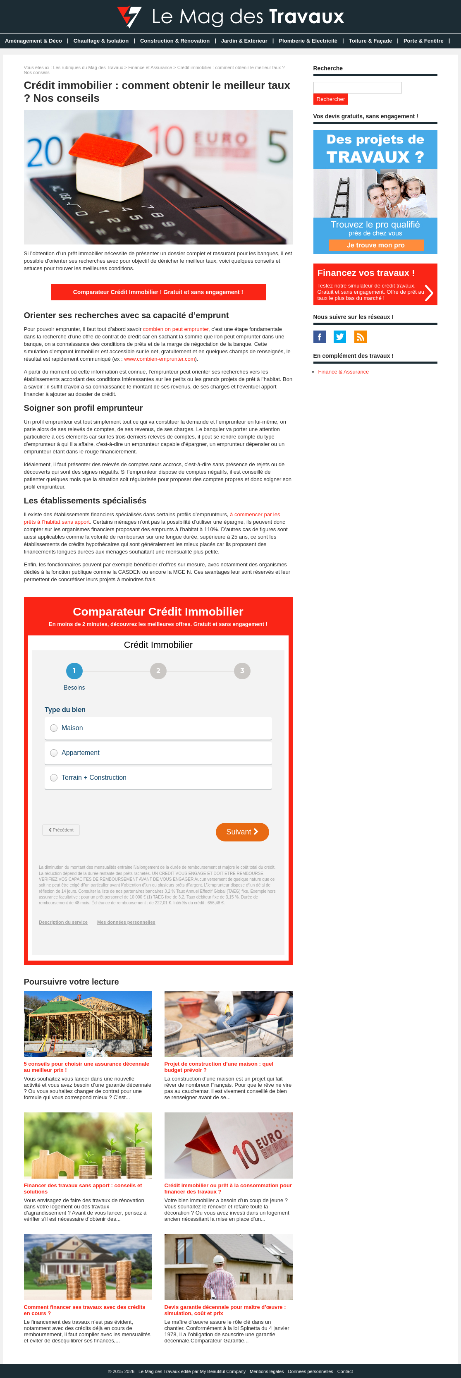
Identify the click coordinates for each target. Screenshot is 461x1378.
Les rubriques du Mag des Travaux (88, 67)
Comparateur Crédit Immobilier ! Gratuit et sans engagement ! (158, 292)
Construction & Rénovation (175, 41)
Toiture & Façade (370, 41)
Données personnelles (310, 1371)
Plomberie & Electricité (308, 41)
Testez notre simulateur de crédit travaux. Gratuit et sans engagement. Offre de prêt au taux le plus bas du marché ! (371, 292)
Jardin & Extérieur (244, 41)
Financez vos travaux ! (366, 273)
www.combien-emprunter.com (159, 359)
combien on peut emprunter (175, 329)
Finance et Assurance (150, 67)
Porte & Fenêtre (424, 41)
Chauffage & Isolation (101, 41)
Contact (345, 1371)
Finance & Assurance (343, 372)
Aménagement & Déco (33, 41)
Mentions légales (267, 1371)
